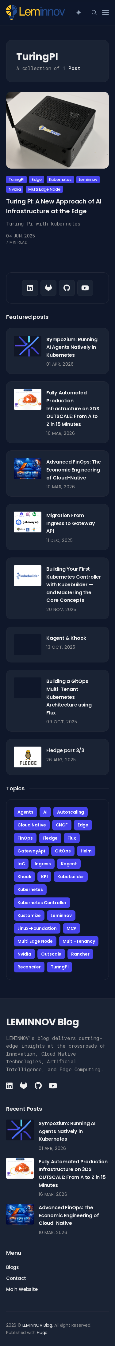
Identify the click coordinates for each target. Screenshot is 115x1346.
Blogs (12, 1267)
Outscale (51, 954)
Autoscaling (70, 812)
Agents (25, 812)
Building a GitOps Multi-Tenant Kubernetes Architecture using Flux (68, 697)
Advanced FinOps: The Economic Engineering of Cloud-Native (73, 469)
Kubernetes (60, 179)
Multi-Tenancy (79, 941)
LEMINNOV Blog (37, 1325)
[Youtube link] (85, 288)
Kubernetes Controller (42, 903)
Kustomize (29, 915)
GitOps (63, 851)
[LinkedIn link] (30, 288)
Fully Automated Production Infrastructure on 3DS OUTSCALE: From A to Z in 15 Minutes (72, 408)
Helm (86, 851)
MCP (71, 928)
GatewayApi (31, 851)
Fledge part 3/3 (65, 750)
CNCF (62, 825)
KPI (44, 877)
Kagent (69, 864)
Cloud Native (31, 825)
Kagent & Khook (66, 638)
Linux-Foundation (37, 928)
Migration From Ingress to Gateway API (70, 523)
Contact (16, 1278)
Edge (36, 179)
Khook (24, 877)
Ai (45, 812)
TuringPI (16, 179)
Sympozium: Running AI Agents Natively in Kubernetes (71, 347)
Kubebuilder (70, 877)
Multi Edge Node (44, 189)
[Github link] (48, 288)
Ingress (43, 864)
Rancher (80, 954)
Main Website (22, 1289)
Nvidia (15, 189)
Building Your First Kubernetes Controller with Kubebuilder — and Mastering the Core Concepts (73, 584)
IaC (21, 864)
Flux (71, 838)
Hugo (42, 1332)
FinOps (25, 838)
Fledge (50, 838)
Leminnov (88, 179)
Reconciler (29, 967)
